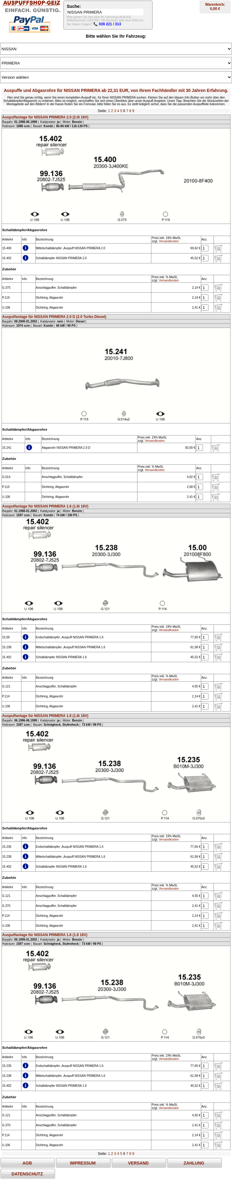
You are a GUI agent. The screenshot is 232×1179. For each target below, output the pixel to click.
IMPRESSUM (83, 1163)
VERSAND (138, 1163)
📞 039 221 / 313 (107, 24)
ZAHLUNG (194, 1163)
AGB (27, 1163)
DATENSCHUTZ (27, 1173)
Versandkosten (169, 241)
